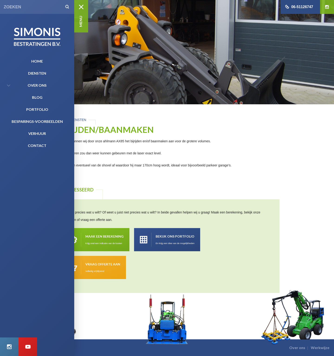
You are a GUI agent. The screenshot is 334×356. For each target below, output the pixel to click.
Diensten (37, 73)
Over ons (37, 85)
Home (37, 61)
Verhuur (37, 133)
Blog (37, 97)
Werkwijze (320, 347)
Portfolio (37, 109)
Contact (37, 145)
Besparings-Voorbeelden (37, 121)
